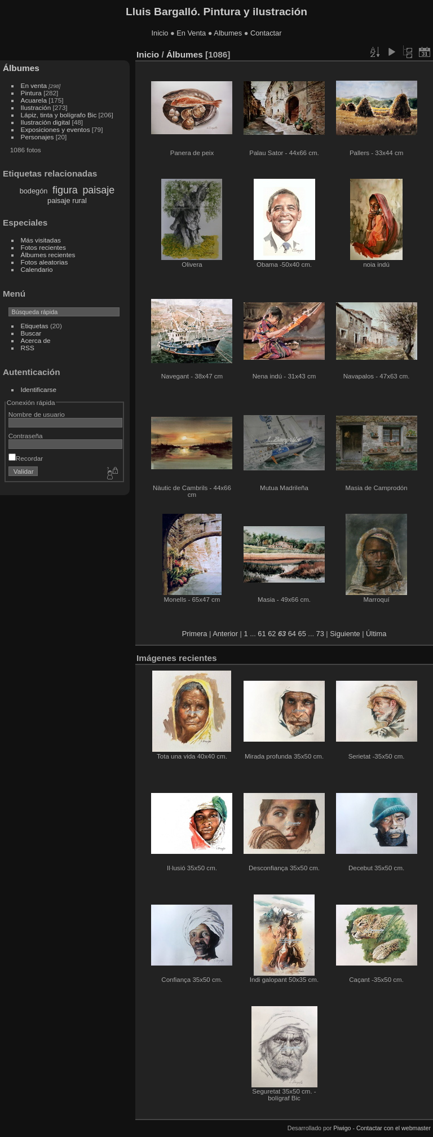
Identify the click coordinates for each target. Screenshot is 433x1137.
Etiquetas (34, 325)
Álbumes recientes (48, 254)
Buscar (31, 333)
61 (262, 633)
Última (376, 633)
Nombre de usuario (36, 414)
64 (292, 633)
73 (320, 633)
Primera (194, 633)
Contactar (265, 33)
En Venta (191, 33)
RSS (27, 347)
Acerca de (36, 340)
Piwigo (342, 1128)
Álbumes (21, 68)
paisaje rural (67, 200)
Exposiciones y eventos (55, 129)
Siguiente (345, 633)
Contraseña (25, 435)
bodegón (34, 191)
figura (65, 190)
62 (272, 633)
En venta (34, 85)
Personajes (37, 136)
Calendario (37, 269)
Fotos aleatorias (44, 262)
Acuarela (34, 100)
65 (302, 633)
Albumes (228, 33)
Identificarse (38, 389)
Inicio (160, 33)
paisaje (98, 190)
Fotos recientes (43, 247)
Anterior (225, 633)
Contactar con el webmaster (393, 1128)
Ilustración (36, 107)
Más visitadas (41, 240)
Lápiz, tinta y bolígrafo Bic (59, 114)
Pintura (31, 92)
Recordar (25, 458)
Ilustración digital (45, 122)
